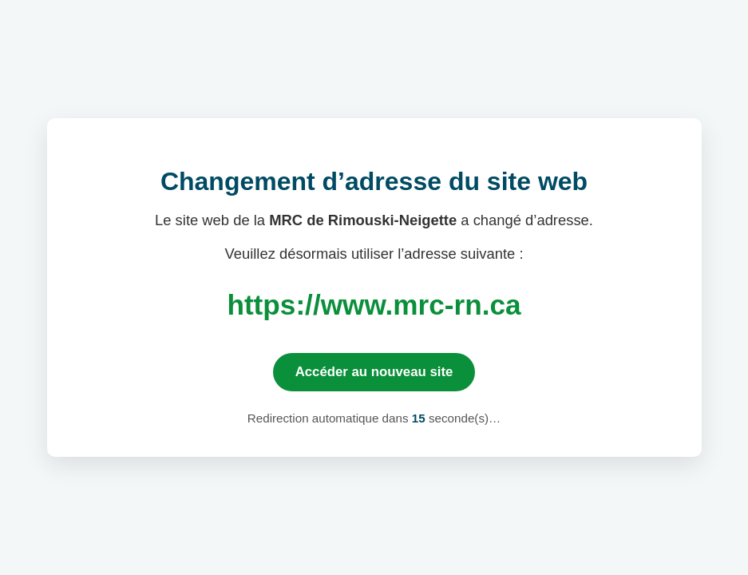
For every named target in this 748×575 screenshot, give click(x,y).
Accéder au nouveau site (374, 371)
